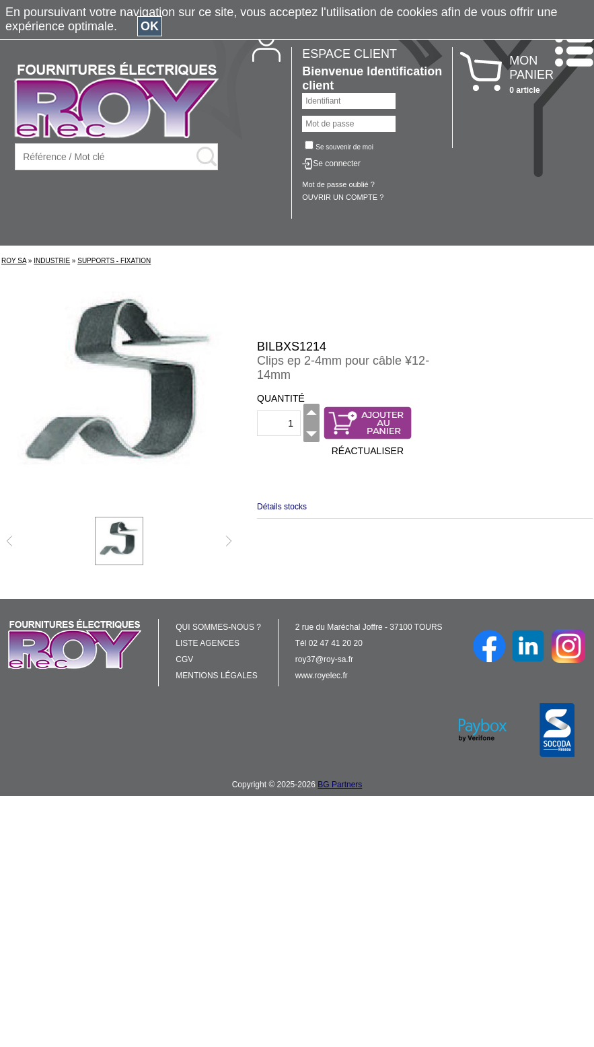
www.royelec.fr (321, 675)
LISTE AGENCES (207, 643)
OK (150, 26)
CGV (184, 659)
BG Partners (340, 784)
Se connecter (337, 163)
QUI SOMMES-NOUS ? (218, 627)
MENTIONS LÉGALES (216, 675)
